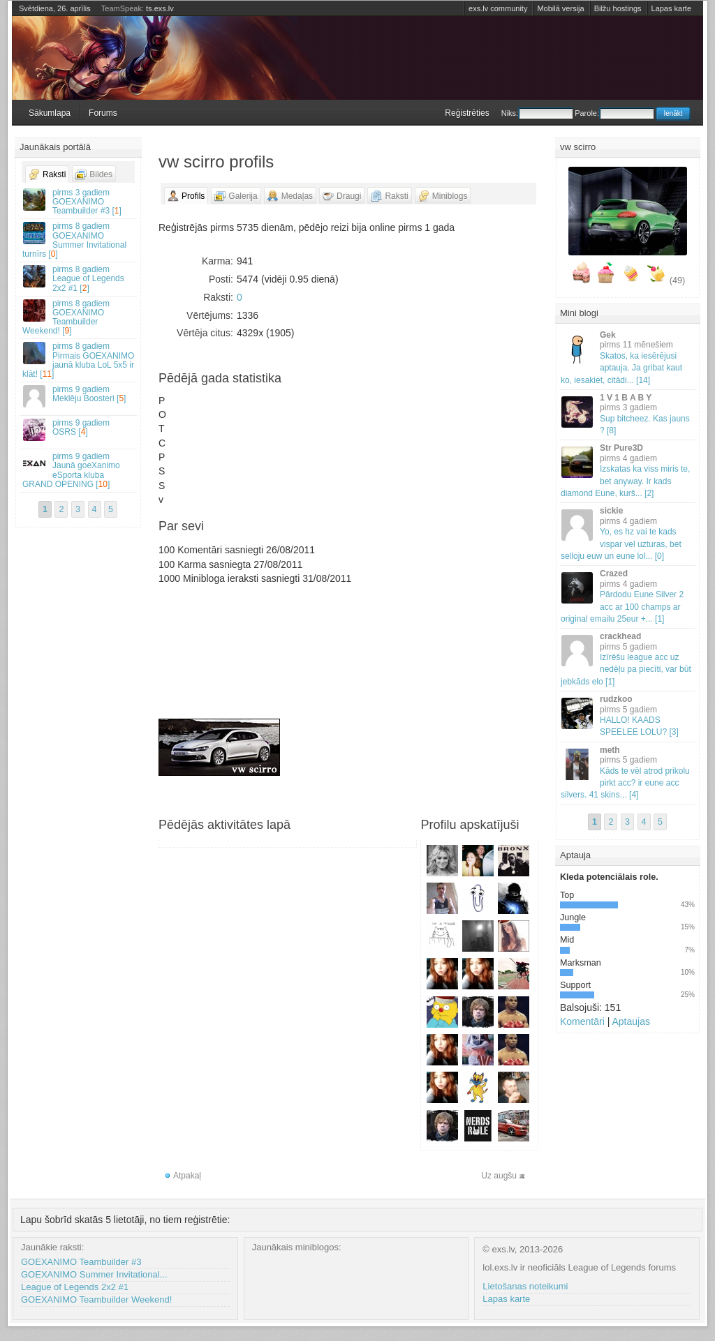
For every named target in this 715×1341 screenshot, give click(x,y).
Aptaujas (630, 1021)
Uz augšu (499, 1176)
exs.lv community (498, 8)
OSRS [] (78, 429)
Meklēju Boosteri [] (78, 395)
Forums (103, 113)
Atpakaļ (187, 1176)
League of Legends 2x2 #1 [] (78, 278)
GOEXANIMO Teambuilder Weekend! (96, 1299)
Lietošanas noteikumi (525, 1286)
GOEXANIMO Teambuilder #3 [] (78, 202)
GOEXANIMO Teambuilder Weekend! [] (78, 317)
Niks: (537, 113)
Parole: (614, 113)
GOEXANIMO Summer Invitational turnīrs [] (78, 240)
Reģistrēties (467, 113)
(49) (677, 280)
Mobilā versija (560, 8)
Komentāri (582, 1021)
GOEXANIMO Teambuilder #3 (81, 1262)
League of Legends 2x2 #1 (74, 1287)
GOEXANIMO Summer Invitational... (94, 1274)
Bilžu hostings (618, 8)
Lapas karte (671, 8)
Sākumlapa (50, 113)
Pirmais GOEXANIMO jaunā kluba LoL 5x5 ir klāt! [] (78, 360)
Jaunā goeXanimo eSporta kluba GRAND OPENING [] (78, 470)
